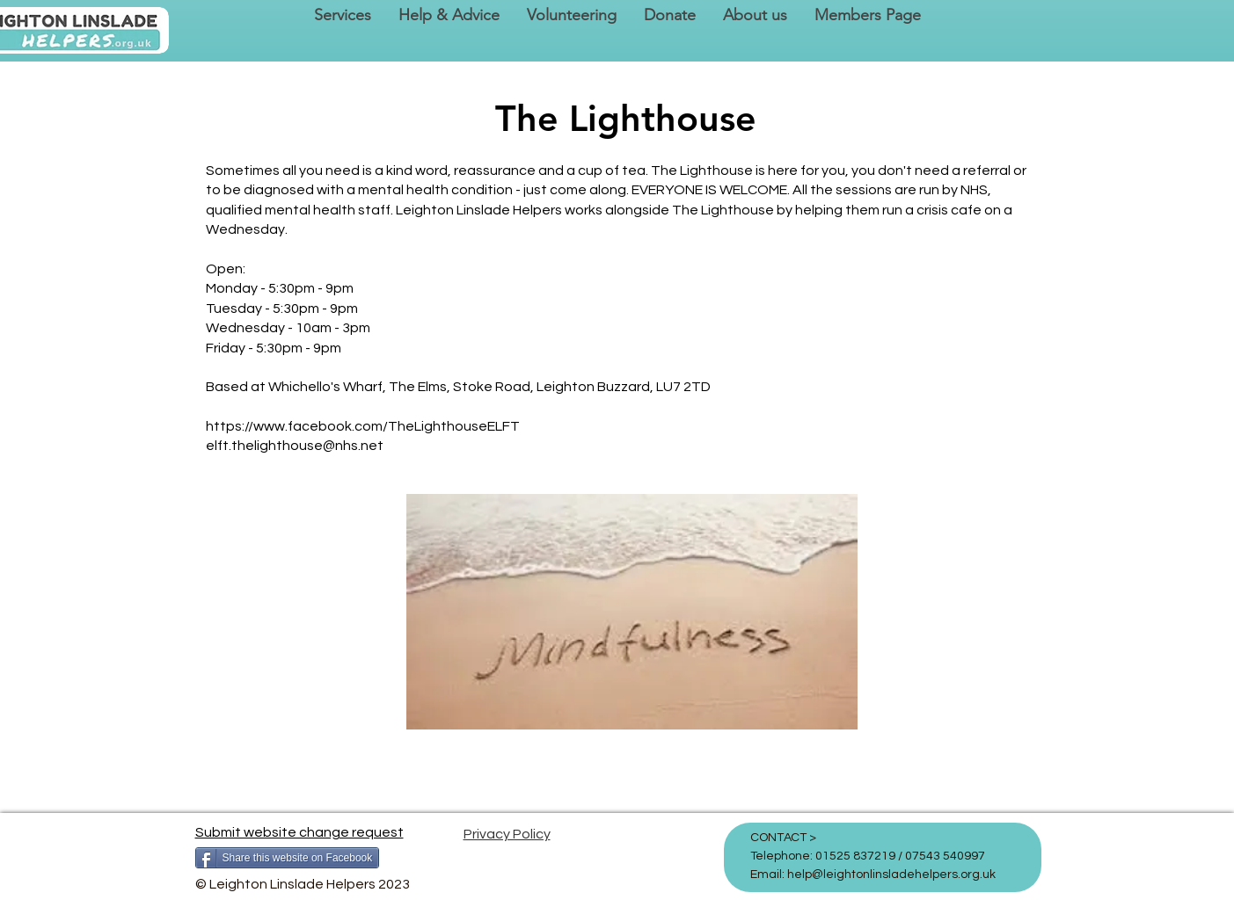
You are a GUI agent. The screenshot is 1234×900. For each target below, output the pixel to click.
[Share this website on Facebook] (287, 857)
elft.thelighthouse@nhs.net (294, 446)
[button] (342, 15)
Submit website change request (299, 832)
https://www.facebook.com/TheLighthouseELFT (363, 426)
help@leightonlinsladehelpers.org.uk (891, 874)
